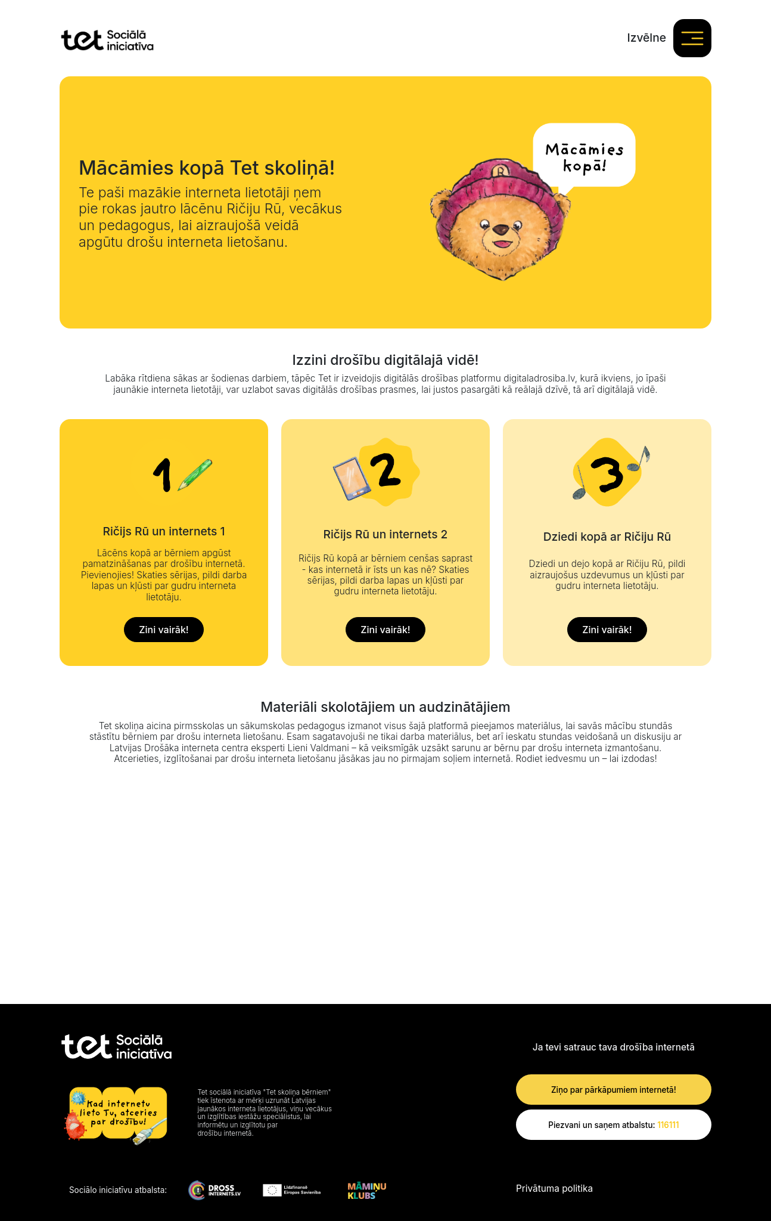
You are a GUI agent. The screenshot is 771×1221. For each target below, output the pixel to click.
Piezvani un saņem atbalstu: (613, 1125)
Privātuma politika (554, 1188)
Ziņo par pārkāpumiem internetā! (613, 1090)
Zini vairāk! (163, 630)
